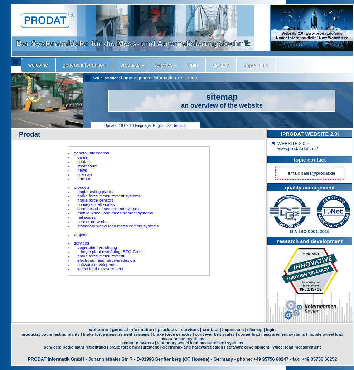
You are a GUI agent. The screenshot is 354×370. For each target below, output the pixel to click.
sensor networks (92, 221)
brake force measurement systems (109, 196)
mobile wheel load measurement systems (115, 213)
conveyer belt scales (96, 204)
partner (84, 179)
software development (97, 264)
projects (81, 234)
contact (84, 161)
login (271, 329)
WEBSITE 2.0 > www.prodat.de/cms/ (297, 146)
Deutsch (179, 125)
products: (31, 334)
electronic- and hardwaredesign (106, 260)
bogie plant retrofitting (97, 247)
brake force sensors (95, 200)
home (126, 77)
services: (53, 347)
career (83, 157)
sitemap (189, 77)
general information (156, 77)
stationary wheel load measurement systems (118, 226)
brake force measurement (100, 256)
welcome (98, 329)
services (81, 243)
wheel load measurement (100, 269)
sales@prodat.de (318, 173)
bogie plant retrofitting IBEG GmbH (113, 252)
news (82, 170)
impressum (87, 166)
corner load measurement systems (109, 209)
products (82, 187)
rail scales (86, 217)
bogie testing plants (95, 191)
